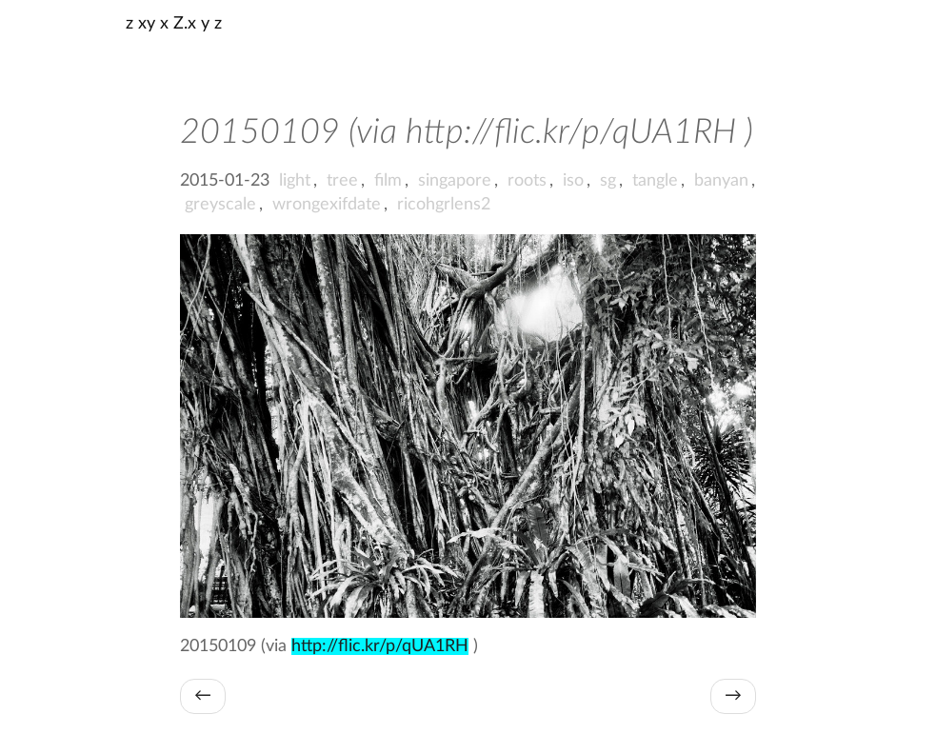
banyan (721, 180)
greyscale (220, 204)
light (294, 180)
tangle (655, 180)
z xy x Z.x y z (174, 23)
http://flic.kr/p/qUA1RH (379, 646)
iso (573, 180)
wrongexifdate (326, 204)
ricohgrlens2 (443, 204)
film (388, 180)
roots (527, 180)
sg (608, 180)
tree (342, 180)
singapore (454, 180)
